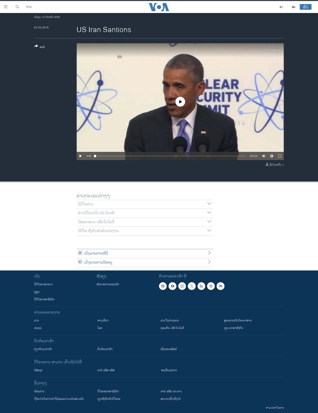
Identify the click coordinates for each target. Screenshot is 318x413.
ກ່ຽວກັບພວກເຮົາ (43, 349)
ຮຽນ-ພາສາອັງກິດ (233, 328)
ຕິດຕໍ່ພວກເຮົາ (105, 349)
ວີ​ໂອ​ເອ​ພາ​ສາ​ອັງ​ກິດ (108, 391)
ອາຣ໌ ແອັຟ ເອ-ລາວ (171, 391)
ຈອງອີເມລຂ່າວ (169, 370)
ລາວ (36, 320)
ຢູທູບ (37, 292)
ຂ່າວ (29, 7)
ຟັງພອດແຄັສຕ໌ (169, 349)
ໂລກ (99, 328)
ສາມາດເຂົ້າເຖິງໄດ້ (171, 399)
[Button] (39, 47)
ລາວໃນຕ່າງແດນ (170, 320)
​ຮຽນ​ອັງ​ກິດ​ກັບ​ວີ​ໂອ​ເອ (108, 399)
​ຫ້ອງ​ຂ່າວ (39, 391)
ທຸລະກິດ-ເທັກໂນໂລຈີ (172, 328)
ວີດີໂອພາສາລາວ (43, 284)
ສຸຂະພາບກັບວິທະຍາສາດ (238, 320)
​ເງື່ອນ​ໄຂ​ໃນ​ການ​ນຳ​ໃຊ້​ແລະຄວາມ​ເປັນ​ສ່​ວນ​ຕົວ (59, 399)
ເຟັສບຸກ (38, 370)
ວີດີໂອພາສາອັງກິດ (44, 299)
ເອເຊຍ (38, 328)
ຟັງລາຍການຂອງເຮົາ (108, 284)
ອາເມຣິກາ (103, 320)
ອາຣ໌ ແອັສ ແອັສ (106, 370)
